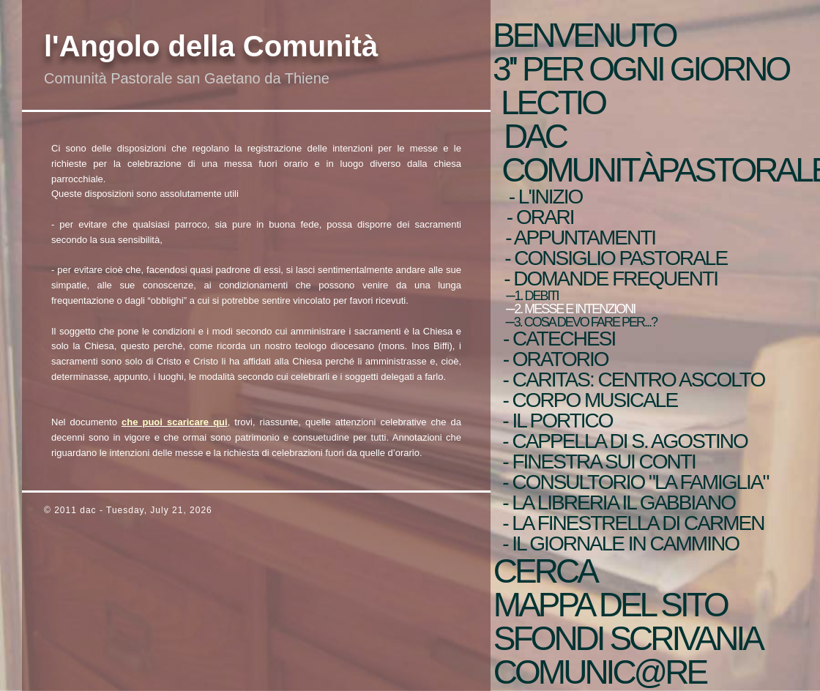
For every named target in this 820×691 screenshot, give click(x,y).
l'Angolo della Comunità (211, 46)
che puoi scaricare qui (175, 422)
